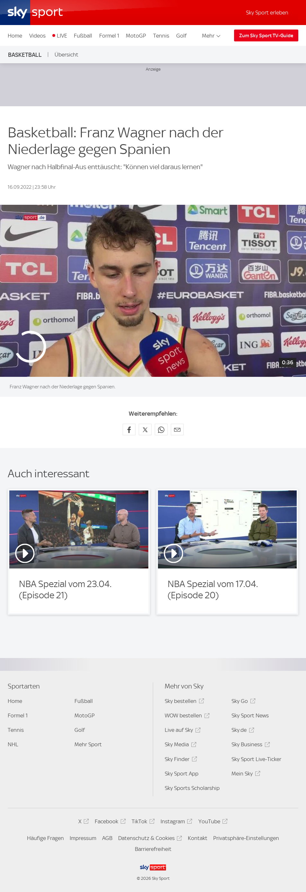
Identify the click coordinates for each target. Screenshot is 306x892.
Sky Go (242, 702)
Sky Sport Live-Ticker (256, 759)
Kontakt (197, 838)
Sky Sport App (181, 773)
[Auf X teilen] (145, 429)
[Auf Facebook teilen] (129, 429)
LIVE (62, 35)
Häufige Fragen (45, 838)
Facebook (109, 822)
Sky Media (179, 745)
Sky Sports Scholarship (192, 788)
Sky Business (250, 745)
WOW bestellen (186, 716)
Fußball (83, 35)
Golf (181, 35)
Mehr (212, 35)
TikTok (142, 822)
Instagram (175, 822)
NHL (13, 744)
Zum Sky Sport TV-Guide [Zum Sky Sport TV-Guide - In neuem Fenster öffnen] (266, 36)
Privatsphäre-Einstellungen (246, 838)
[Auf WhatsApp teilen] (161, 429)
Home (15, 35)
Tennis (161, 35)
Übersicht (66, 54)
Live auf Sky (181, 731)
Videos (37, 35)
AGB (107, 838)
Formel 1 (109, 35)
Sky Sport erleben (267, 12)
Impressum (83, 838)
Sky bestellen (183, 702)
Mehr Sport (88, 744)
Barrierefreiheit (153, 849)
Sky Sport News (250, 715)
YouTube (212, 822)
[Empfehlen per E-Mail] (177, 429)
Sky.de (242, 731)
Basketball (25, 54)
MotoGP (136, 35)
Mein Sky (245, 774)
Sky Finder (180, 760)
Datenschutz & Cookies (149, 839)
